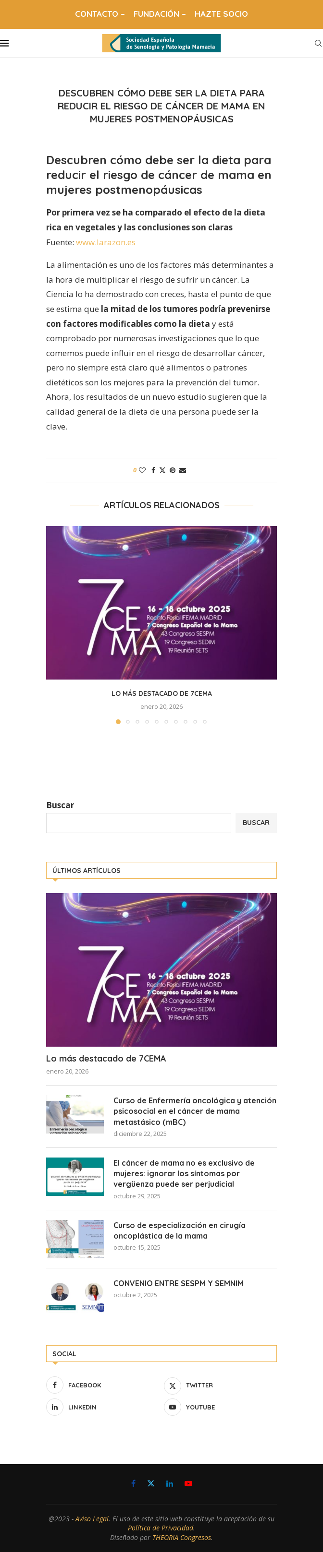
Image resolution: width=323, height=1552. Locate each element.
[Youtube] (220, 1407)
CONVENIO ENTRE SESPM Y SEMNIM (178, 1283)
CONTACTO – (100, 14)
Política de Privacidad (160, 1527)
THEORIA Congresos (181, 1537)
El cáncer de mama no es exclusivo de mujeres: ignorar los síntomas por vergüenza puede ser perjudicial (184, 1173)
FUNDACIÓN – (160, 14)
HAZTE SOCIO (221, 14)
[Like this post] (142, 470)
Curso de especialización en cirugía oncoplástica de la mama (179, 1230)
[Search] (318, 43)
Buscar (60, 805)
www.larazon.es (106, 242)
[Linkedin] (102, 1407)
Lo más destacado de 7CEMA (162, 693)
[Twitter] (220, 1385)
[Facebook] (102, 1385)
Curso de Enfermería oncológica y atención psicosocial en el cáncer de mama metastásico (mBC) (194, 1111)
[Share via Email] (182, 470)
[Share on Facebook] (153, 470)
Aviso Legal (92, 1518)
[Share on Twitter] (162, 470)
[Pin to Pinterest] (172, 470)
